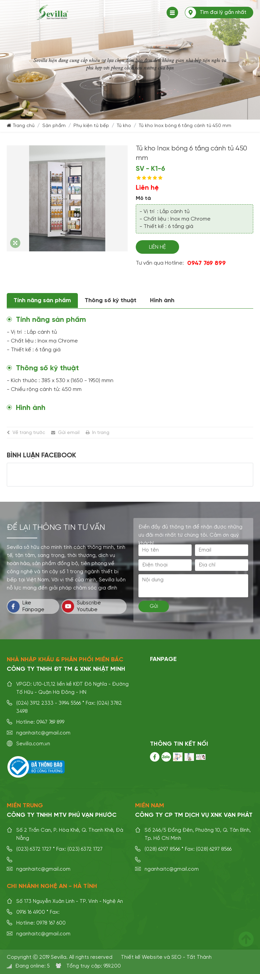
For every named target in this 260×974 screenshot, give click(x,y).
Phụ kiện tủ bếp (91, 125)
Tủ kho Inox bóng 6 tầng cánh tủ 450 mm (185, 125)
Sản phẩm (54, 125)
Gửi (154, 606)
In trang (100, 432)
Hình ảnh (162, 300)
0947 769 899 (206, 263)
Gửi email (69, 432)
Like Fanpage (25, 606)
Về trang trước (29, 432)
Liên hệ (157, 247)
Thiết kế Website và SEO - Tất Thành (166, 957)
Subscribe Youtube (81, 606)
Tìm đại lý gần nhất (223, 12)
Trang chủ (24, 125)
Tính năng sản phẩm (42, 300)
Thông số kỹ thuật (110, 300)
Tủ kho (124, 125)
